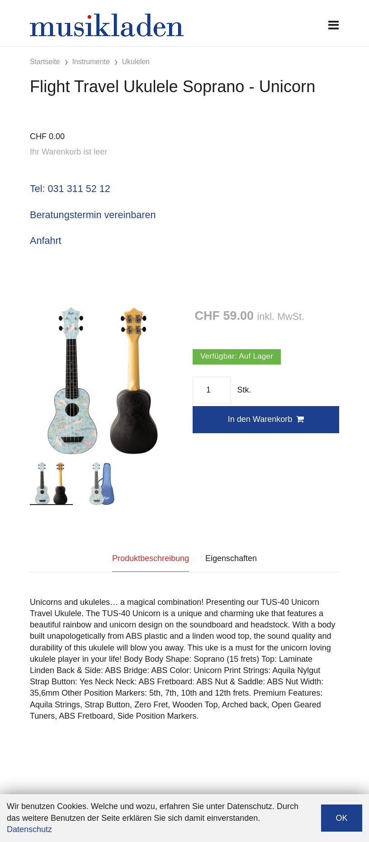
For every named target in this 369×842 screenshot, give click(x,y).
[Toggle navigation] (333, 25)
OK (341, 818)
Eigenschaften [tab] (231, 558)
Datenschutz (29, 829)
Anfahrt (46, 240)
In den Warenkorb (266, 419)
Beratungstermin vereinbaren (93, 214)
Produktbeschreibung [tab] (150, 558)
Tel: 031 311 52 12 (70, 188)
